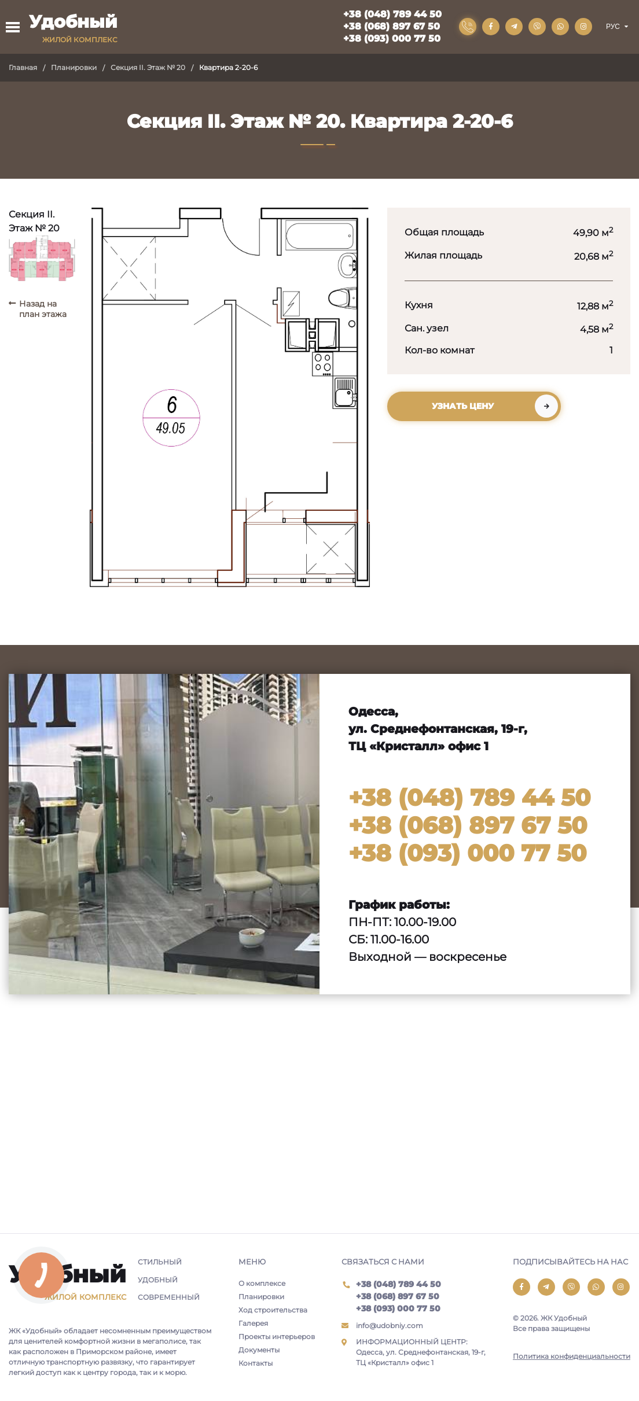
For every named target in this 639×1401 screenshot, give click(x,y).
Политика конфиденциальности (571, 1356)
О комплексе (261, 1283)
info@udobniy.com (389, 1325)
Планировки (74, 67)
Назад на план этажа (43, 308)
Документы (259, 1349)
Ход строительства (272, 1310)
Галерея (253, 1323)
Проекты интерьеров (276, 1336)
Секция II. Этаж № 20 (148, 67)
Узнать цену (463, 406)
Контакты (255, 1363)
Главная (23, 67)
